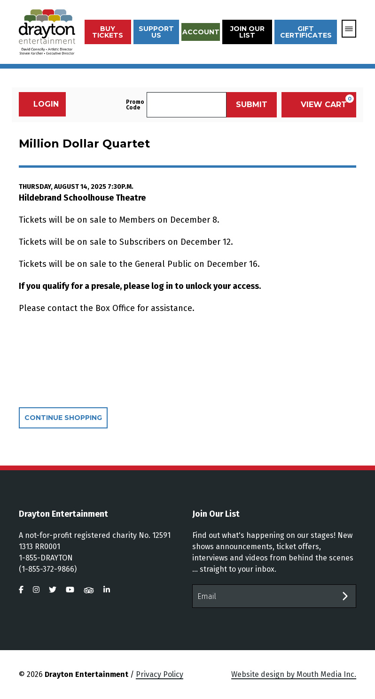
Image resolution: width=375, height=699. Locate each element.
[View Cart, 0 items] (318, 104)
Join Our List (247, 31)
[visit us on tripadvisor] (89, 589)
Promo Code (135, 104)
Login (41, 104)
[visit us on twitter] (52, 589)
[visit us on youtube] (70, 589)
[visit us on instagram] (36, 589)
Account (200, 32)
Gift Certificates (306, 31)
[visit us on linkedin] (106, 589)
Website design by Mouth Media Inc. (293, 674)
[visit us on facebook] (21, 589)
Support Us (156, 31)
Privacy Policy (159, 674)
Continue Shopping (63, 417)
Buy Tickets (107, 31)
